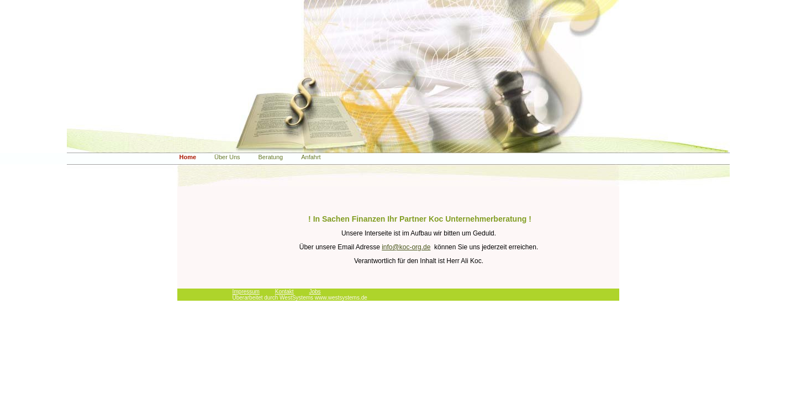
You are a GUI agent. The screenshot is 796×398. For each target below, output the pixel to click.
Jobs (314, 292)
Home (188, 157)
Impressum (246, 292)
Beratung (271, 157)
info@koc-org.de (406, 247)
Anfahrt (310, 157)
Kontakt (284, 292)
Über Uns (227, 157)
